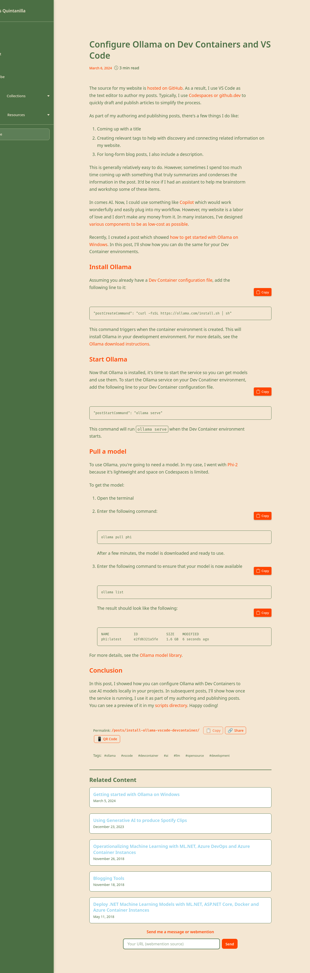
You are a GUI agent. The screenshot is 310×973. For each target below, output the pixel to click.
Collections (39, 100)
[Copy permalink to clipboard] (228, 730)
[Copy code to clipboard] (275, 291)
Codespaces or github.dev (228, 95)
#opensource (212, 756)
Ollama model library (174, 655)
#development (237, 756)
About (14, 44)
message (189, 934)
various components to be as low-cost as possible (152, 224)
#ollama (124, 756)
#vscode (141, 756)
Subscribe (17, 80)
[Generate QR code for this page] (121, 739)
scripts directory (185, 705)
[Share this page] (253, 730)
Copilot (200, 202)
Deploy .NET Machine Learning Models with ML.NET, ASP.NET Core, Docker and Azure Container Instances (189, 909)
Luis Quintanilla (26, 11)
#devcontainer (163, 756)
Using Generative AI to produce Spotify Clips (154, 821)
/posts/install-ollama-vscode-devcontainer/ (169, 730)
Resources (39, 120)
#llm (193, 756)
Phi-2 (246, 464)
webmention (215, 934)
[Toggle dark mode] (38, 141)
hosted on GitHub (178, 88)
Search (14, 68)
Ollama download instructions (133, 344)
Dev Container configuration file (194, 280)
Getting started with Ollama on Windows (150, 795)
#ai (182, 756)
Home (14, 31)
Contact (15, 56)
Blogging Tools (122, 880)
